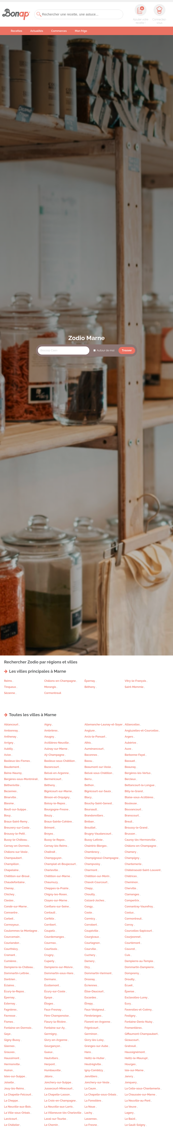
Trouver (127, 350)
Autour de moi (105, 350)
